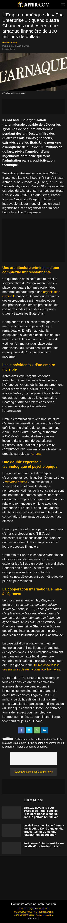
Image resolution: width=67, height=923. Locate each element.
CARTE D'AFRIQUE (26, 909)
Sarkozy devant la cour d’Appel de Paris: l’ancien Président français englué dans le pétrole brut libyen (40, 812)
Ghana (36, 453)
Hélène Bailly (9, 42)
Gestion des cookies (44, 915)
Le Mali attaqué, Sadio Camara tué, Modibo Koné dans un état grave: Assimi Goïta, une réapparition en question (43, 830)
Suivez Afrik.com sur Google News (33, 771)
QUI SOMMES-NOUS (23, 912)
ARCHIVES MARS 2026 (24, 915)
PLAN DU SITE (42, 909)
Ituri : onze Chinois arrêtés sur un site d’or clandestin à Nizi (43, 845)
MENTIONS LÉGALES (43, 912)
